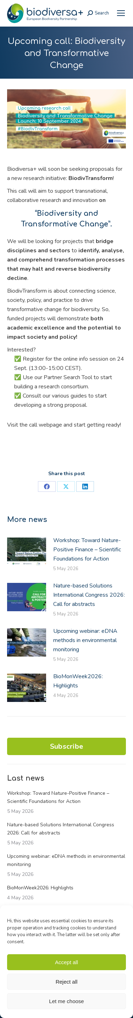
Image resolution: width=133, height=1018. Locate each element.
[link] (121, 13)
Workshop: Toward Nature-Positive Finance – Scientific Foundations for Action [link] (87, 549)
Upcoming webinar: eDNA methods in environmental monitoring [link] (85, 640)
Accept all (66, 962)
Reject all (67, 982)
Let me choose (66, 1001)
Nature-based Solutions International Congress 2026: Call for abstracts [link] (89, 595)
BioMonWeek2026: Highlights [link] (78, 681)
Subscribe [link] (66, 746)
